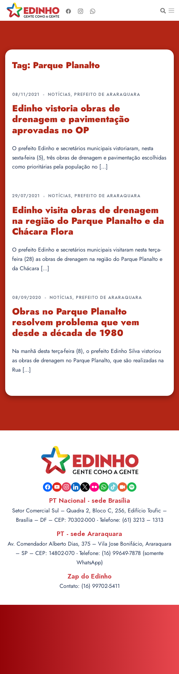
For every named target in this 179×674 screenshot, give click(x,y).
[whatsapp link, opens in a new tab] (92, 10)
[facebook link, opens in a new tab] (68, 10)
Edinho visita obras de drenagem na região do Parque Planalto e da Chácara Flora (88, 220)
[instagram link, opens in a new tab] (80, 10)
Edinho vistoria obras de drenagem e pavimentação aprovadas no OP (70, 119)
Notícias (59, 94)
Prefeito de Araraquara (107, 94)
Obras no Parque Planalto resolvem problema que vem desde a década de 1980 (75, 322)
